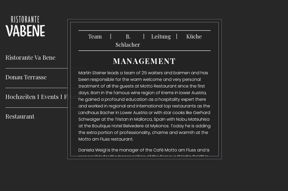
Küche (194, 36)
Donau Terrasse (26, 77)
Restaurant (19, 116)
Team (95, 36)
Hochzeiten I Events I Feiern (43, 97)
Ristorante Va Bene (30, 57)
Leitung (161, 36)
